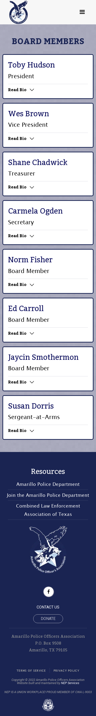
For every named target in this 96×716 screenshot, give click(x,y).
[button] (82, 12)
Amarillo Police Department (48, 484)
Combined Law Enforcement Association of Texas (48, 510)
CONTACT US (48, 607)
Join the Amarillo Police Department (48, 495)
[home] (18, 12)
